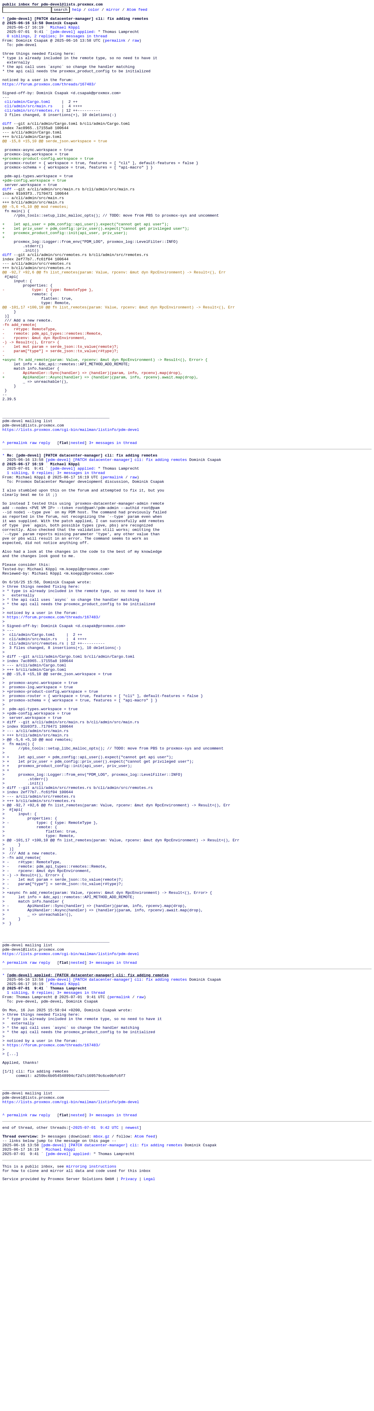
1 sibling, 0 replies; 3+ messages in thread (56, 564)
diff (6, 147)
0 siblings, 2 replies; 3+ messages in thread (57, 42)
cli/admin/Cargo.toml (27, 120)
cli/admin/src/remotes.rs (32, 131)
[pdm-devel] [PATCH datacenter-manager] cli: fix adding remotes (116, 548)
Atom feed (146, 11)
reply (44, 530)
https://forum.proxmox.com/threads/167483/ (49, 99)
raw (135, 47)
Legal (149, 1406)
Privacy (129, 1406)
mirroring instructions (91, 1391)
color (102, 11)
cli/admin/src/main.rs (29, 126)
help (85, 11)
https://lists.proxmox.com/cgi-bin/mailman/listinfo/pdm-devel (70, 514)
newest (132, 1346)
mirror (122, 11)
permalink (115, 47)
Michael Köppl (65, 31)
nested (77, 530)
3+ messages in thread (113, 530)
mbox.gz (102, 1357)
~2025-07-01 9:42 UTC (95, 1346)
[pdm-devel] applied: (73, 36)
